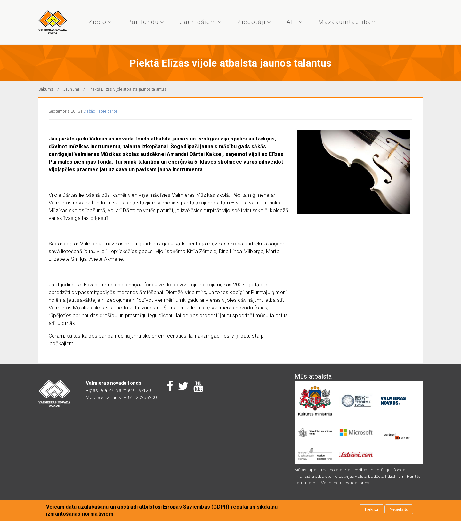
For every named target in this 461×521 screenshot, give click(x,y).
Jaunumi (71, 89)
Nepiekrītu (399, 509)
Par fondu (144, 22)
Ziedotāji (253, 22)
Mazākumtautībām (348, 22)
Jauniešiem (200, 22)
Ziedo (99, 22)
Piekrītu (371, 509)
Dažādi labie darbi (100, 111)
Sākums (45, 89)
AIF (294, 22)
